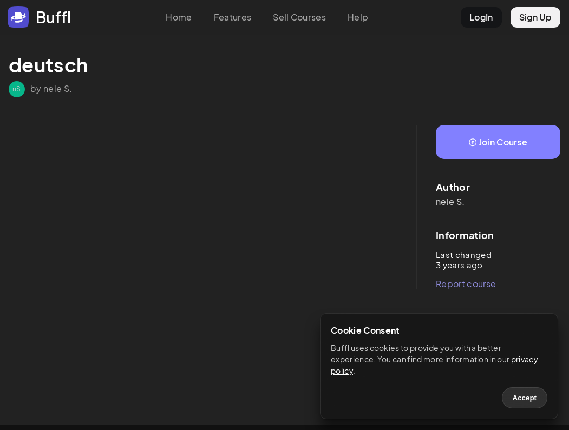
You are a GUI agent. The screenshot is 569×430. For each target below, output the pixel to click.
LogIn (481, 17)
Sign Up (535, 17)
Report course (466, 283)
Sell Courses (299, 17)
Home (179, 17)
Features (233, 17)
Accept (525, 398)
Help (358, 17)
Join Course (498, 142)
